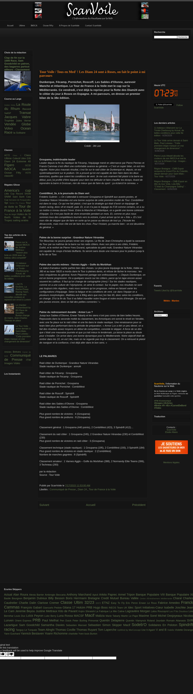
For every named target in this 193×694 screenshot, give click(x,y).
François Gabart (32, 607)
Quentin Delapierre (112, 620)
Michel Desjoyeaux (170, 615)
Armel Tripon (127, 594)
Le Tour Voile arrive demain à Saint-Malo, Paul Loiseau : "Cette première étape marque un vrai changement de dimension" (17, 334)
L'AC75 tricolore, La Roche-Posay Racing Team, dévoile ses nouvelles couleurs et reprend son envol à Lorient (17, 292)
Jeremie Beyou (25, 611)
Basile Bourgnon (13, 598)
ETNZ (106, 602)
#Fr (163, 405)
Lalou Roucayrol (160, 611)
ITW (28, 359)
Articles (8, 352)
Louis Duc (20, 616)
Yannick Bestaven (33, 633)
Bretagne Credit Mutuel (104, 598)
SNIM (8, 196)
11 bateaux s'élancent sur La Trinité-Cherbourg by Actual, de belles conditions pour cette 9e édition (17, 271)
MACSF (79, 615)
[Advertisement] (92, 47)
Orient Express (24, 620)
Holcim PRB (84, 607)
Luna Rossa (65, 615)
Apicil (95, 594)
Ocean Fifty (14, 172)
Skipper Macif (122, 625)
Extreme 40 (24, 161)
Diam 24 (82, 489)
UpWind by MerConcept (129, 630)
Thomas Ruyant (87, 629)
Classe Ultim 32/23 (78, 602)
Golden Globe (10, 105)
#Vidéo (157, 408)
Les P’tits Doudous (179, 611)
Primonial (94, 620)
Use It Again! (148, 630)
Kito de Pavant (68, 611)
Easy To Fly (118, 603)
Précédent (138, 505)
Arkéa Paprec (108, 594)
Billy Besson (57, 598)
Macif (90, 615)
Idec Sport (135, 607)
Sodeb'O (140, 624)
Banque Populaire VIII (151, 594)
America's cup (17, 190)
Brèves (17, 351)
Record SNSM (23, 194)
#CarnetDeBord (178, 405)
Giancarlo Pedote (53, 607)
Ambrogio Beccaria (56, 594)
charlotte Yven (76, 633)
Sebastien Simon (100, 625)
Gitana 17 (69, 607)
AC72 (8, 155)
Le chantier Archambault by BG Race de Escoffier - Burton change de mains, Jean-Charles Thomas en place (17, 313)
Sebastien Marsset (77, 625)
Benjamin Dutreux (35, 598)
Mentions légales (171, 462)
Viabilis (171, 630)
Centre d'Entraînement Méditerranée (156, 598)
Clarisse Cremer (49, 602)
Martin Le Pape (130, 616)
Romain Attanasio (176, 620)
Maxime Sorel (148, 615)
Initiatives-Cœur (153, 607)
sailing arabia (20, 220)
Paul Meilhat (51, 620)
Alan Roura (21, 594)
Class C (18, 155)
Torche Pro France (17, 203)
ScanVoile (171, 430)
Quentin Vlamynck (136, 620)
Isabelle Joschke (175, 607)
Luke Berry (50, 616)
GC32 (28, 165)
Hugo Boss (101, 607)
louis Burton (90, 633)
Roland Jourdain (156, 620)
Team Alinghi (46, 629)
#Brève (157, 405)
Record (26, 109)
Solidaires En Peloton (163, 625)
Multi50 (26, 169)
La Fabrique (102, 611)
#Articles (168, 403)
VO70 (28, 173)
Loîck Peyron (35, 615)
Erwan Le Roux (148, 603)
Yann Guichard (12, 633)
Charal (178, 598)
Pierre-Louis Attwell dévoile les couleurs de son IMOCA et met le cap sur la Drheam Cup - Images (170, 158)
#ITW (156, 401)
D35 (29, 158)
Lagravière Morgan (138, 611)
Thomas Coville (65, 629)
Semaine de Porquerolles (20, 200)
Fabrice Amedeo (169, 602)
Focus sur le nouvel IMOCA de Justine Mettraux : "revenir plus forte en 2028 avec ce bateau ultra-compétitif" (17, 250)
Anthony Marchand (79, 594)
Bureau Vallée (130, 598)
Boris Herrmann (77, 598)
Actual (8, 594)
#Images (158, 403)
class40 (8, 175)
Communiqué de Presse (63, 489)
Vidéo (16, 363)
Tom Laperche (107, 629)
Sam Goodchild (30, 625)
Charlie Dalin (28, 602)
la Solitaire (19, 132)
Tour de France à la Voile (102, 489)
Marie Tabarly (113, 616)
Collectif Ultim (20, 158)
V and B (161, 629)
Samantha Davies (53, 625)
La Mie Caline (117, 611)
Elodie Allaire (171, 432)
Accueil (90, 505)
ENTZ (99, 603)
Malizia (101, 615)
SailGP (11, 113)
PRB (37, 620)
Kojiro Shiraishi (87, 611)
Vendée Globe (17, 124)
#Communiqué (165, 401)
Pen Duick (66, 620)
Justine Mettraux (47, 611)
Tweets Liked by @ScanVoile (168, 290)
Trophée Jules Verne (17, 120)
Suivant (44, 505)
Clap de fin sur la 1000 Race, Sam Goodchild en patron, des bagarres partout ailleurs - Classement (17, 63)
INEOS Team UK (118, 607)
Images (8, 363)
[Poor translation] (10, 654)
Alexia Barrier (37, 594)
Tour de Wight (10, 214)
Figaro (14, 165)
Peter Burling (80, 620)
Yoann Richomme (56, 633)
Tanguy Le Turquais (27, 630)
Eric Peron (132, 603)
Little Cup (10, 194)
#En (168, 405)
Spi (6, 202)
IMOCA (13, 169)
